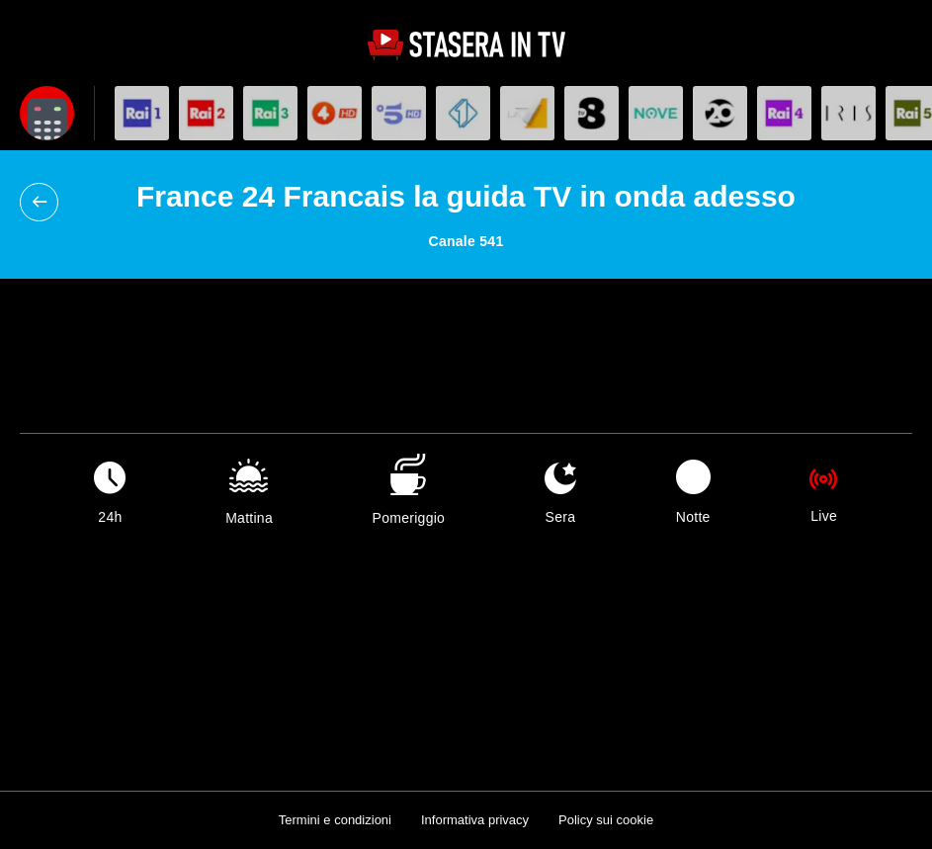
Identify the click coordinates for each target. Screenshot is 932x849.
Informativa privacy (475, 819)
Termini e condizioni (335, 819)
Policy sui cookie (605, 819)
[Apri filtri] (47, 113)
